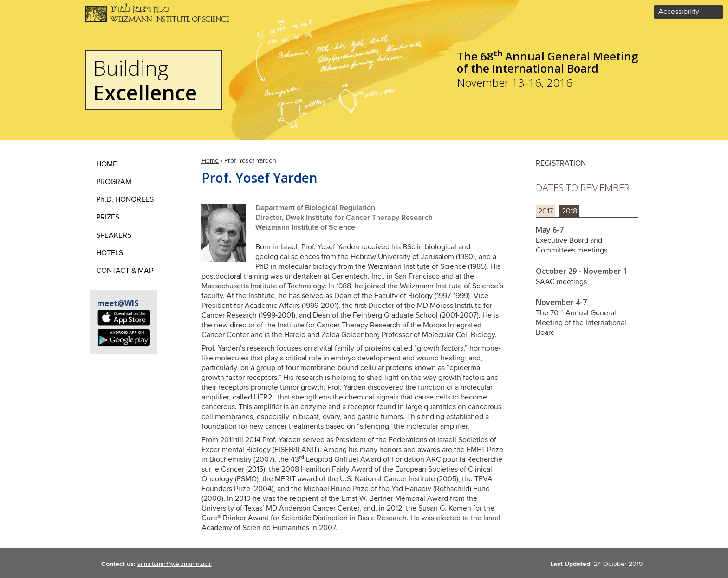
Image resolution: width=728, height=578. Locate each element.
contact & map (124, 270)
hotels (109, 253)
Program (113, 182)
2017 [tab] (545, 211)
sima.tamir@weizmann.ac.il (174, 564)
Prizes (107, 217)
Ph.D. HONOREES (125, 199)
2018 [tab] (569, 211)
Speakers (113, 235)
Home (210, 161)
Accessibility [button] (678, 11)
